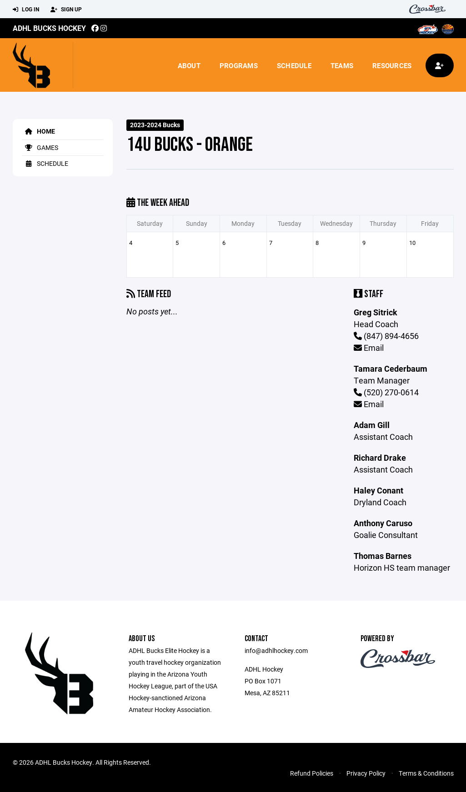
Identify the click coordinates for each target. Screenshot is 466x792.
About (189, 65)
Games (40, 147)
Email (369, 347)
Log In (26, 9)
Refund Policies (311, 773)
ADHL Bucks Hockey (49, 28)
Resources (391, 65)
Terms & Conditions (426, 773)
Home (38, 131)
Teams (342, 65)
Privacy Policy (366, 773)
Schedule (294, 65)
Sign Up (66, 9)
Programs (239, 65)
